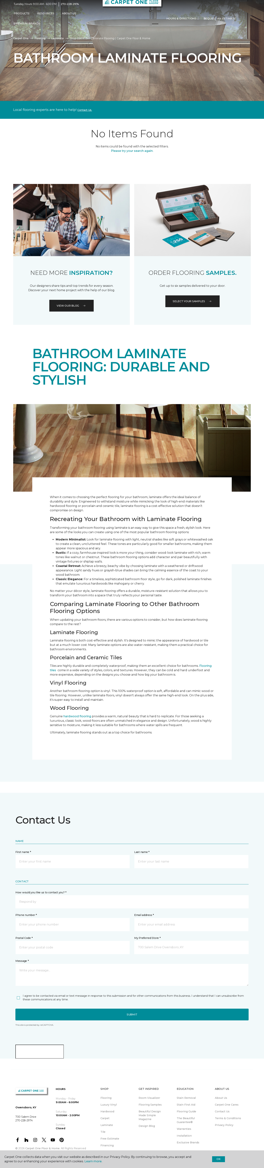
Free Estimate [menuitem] (109, 1138)
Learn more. (93, 1161)
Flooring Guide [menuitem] (186, 1111)
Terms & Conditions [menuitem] (228, 1118)
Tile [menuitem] (102, 1131)
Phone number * (26, 915)
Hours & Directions (181, 21)
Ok (218, 1159)
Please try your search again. (132, 151)
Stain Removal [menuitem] (186, 1098)
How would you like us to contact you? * (40, 892)
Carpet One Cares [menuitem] (227, 1104)
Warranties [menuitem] (184, 1129)
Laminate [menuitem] (106, 1125)
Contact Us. (84, 110)
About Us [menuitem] (221, 1098)
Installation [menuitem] (184, 1135)
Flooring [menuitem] (105, 1098)
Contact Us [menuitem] (222, 1111)
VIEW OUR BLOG (71, 305)
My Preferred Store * (147, 938)
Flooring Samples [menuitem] (150, 1104)
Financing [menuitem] (107, 1145)
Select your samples (192, 301)
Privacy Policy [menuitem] (224, 1125)
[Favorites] (247, 21)
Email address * (144, 915)
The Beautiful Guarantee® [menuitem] (186, 1120)
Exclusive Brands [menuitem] (188, 1142)
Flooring (39, 38)
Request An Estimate (220, 21)
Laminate (57, 38)
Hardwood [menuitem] (107, 1111)
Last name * (141, 852)
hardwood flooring (77, 716)
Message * (22, 961)
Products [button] (22, 16)
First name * (23, 852)
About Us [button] (69, 16)
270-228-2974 (70, 6)
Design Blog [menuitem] (147, 1126)
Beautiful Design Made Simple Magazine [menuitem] (150, 1115)
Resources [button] (45, 16)
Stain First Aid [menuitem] (186, 1104)
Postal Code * (23, 938)
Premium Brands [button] (27, 26)
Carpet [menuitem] (104, 1118)
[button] (242, 21)
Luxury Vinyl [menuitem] (108, 1104)
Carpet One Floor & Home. (42, 1148)
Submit (132, 1014)
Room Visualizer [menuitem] (149, 1098)
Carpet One (21, 38)
